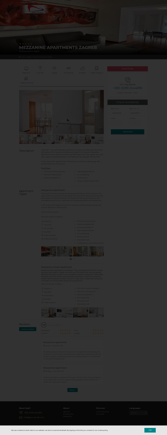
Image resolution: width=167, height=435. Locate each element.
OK (150, 430)
